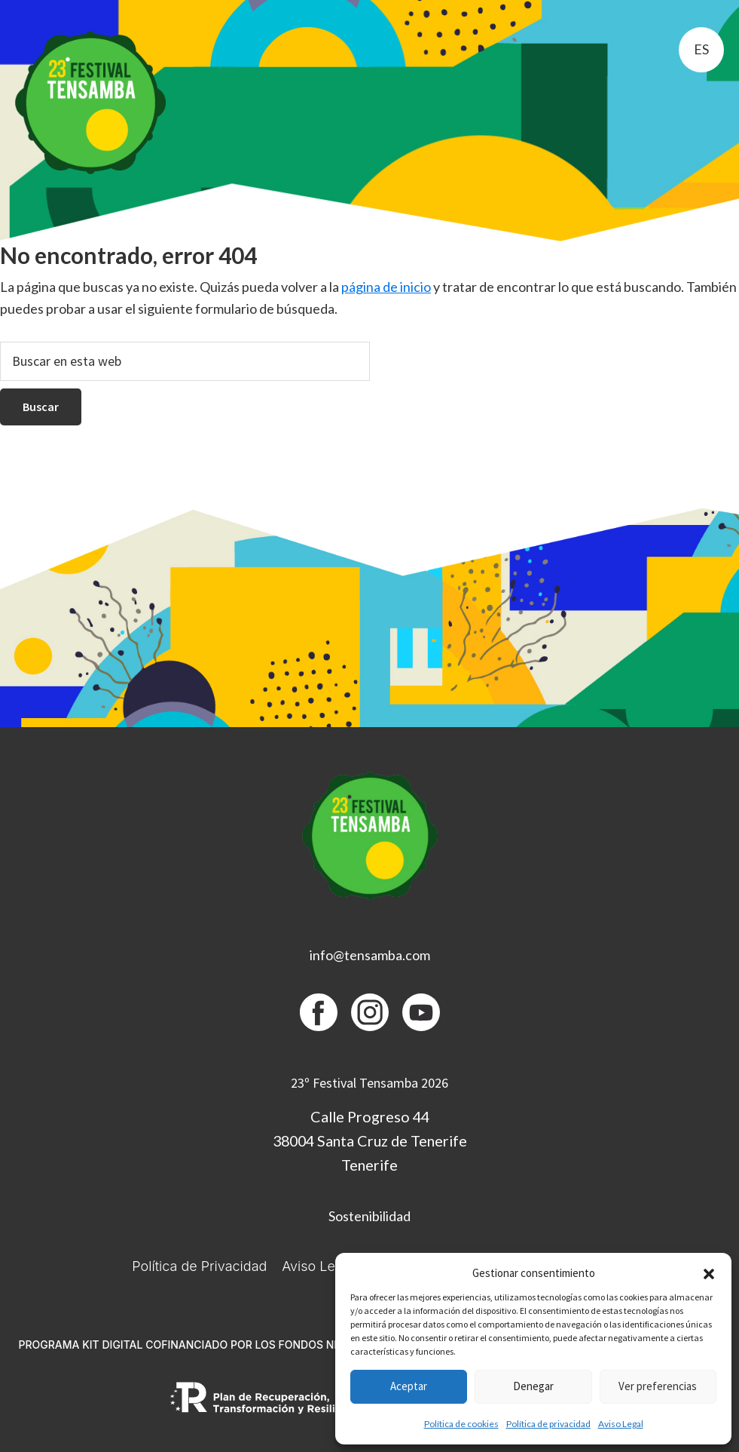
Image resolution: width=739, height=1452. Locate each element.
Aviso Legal (620, 1423)
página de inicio (386, 286)
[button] (708, 1274)
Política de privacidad (548, 1423)
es (701, 49)
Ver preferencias (657, 1386)
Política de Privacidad (199, 1266)
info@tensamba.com (370, 955)
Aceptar (408, 1386)
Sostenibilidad (369, 1216)
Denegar (533, 1386)
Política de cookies (461, 1423)
